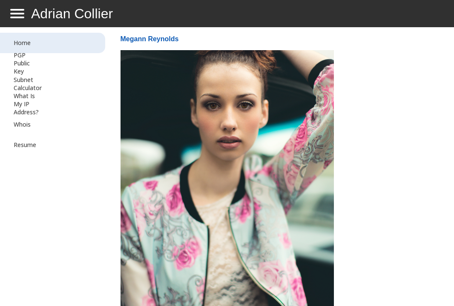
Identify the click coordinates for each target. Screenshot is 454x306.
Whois (22, 124)
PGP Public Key (22, 63)
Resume (25, 145)
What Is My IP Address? (26, 104)
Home (22, 43)
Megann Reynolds (150, 38)
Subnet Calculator (28, 84)
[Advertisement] (390, 168)
